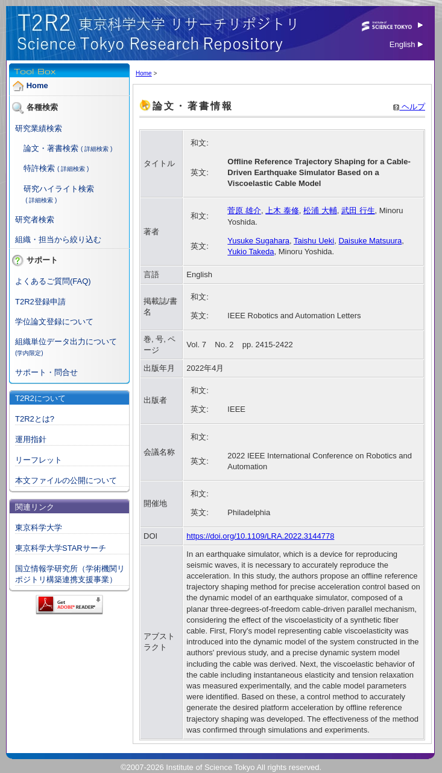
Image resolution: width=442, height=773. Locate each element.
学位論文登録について (54, 321)
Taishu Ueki (314, 240)
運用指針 (30, 439)
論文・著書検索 (51, 148)
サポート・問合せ (46, 372)
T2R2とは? (34, 418)
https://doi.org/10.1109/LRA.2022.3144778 (260, 535)
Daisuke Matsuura (370, 240)
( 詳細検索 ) (96, 149)
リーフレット (38, 459)
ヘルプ (409, 106)
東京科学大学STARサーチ (60, 548)
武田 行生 (358, 210)
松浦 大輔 (320, 210)
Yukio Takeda (250, 251)
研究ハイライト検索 (59, 188)
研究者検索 (34, 219)
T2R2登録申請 (40, 301)
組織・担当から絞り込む (58, 239)
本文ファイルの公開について (66, 480)
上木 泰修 (282, 210)
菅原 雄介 (244, 210)
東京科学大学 (38, 527)
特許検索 (39, 168)
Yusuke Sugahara (258, 240)
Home (37, 85)
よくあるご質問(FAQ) (53, 281)
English (406, 44)
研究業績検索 (38, 128)
